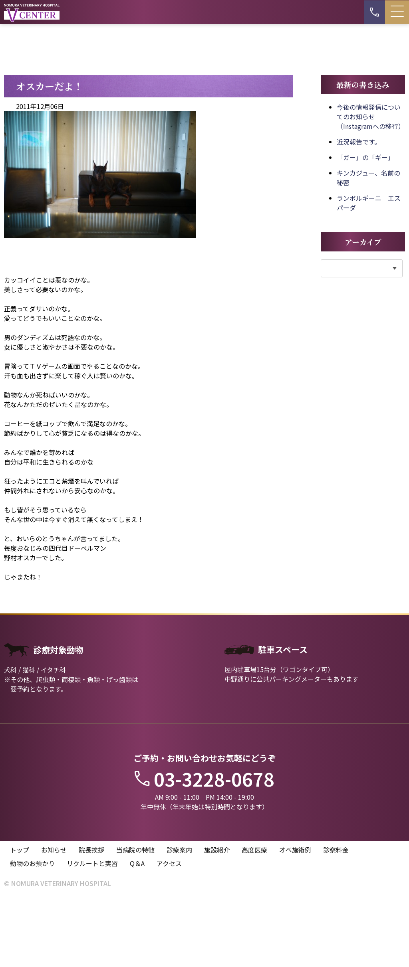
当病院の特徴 (135, 919)
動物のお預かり (32, 932)
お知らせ (54, 919)
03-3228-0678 (204, 847)
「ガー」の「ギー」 (365, 226)
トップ (19, 919)
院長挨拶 (91, 919)
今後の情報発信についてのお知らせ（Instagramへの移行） (371, 185)
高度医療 (254, 919)
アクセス (169, 932)
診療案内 (179, 919)
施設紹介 (217, 919)
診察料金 (336, 919)
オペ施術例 (295, 919)
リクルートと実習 (92, 932)
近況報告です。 (359, 210)
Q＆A (137, 932)
